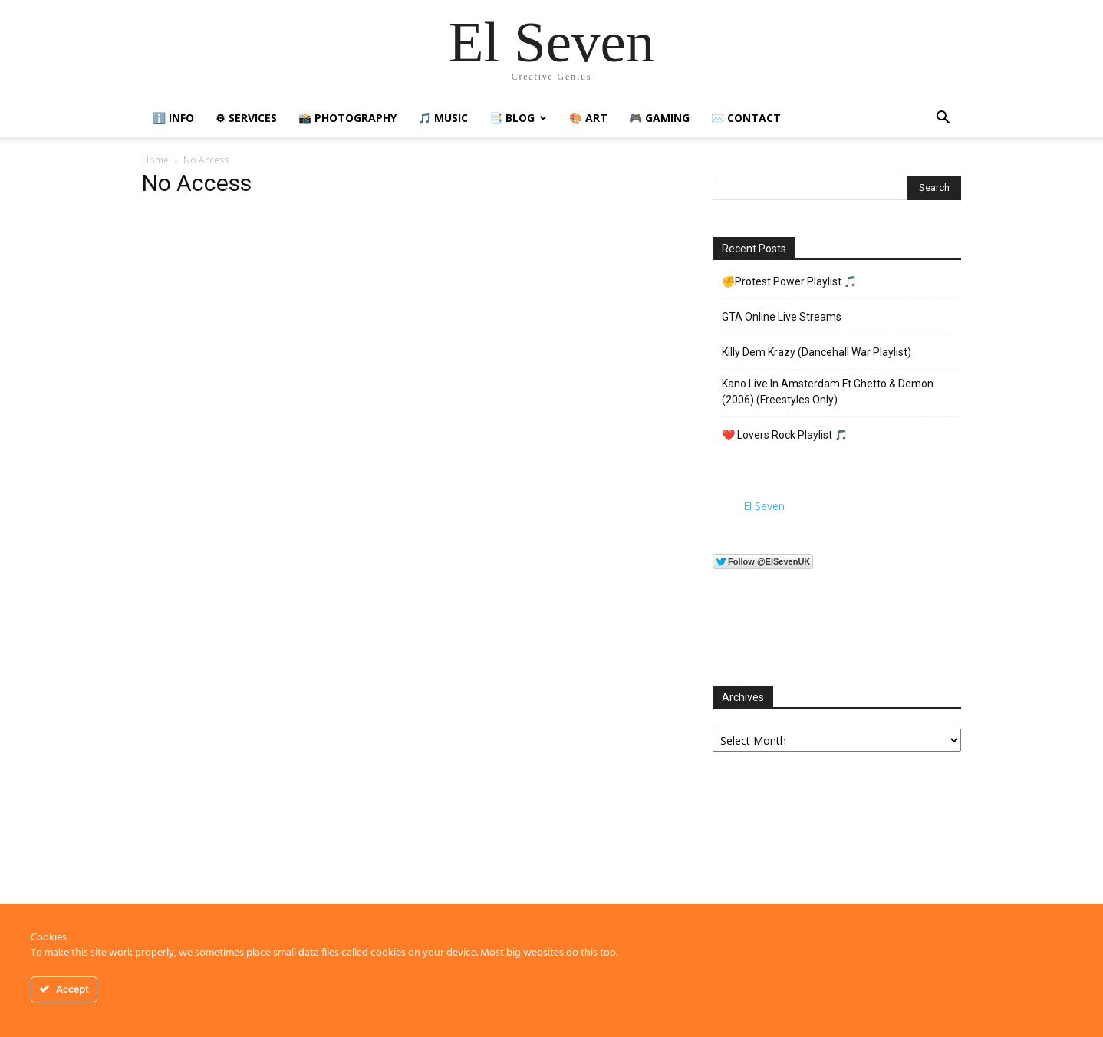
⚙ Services (246, 117)
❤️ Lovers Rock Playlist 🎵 (785, 435)
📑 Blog (518, 117)
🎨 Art (588, 117)
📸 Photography (347, 117)
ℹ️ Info (173, 117)
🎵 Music (443, 117)
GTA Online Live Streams (781, 317)
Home (155, 159)
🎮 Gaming (659, 117)
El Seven (764, 506)
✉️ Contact (746, 117)
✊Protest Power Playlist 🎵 (789, 281)
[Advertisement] (837, 884)
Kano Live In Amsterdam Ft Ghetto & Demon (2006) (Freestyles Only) (827, 391)
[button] (942, 119)
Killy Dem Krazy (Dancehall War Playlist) (816, 352)
